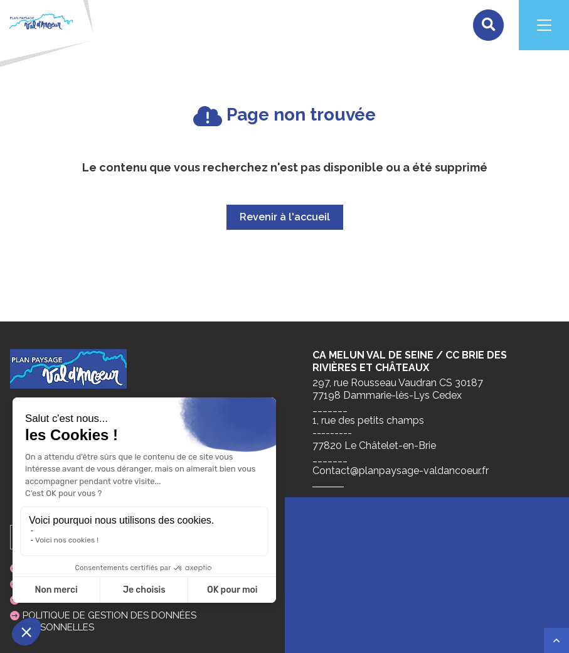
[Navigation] (544, 25)
